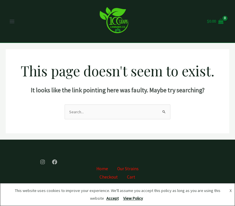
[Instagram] (42, 162)
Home (102, 168)
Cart (131, 177)
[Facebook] (54, 162)
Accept (112, 198)
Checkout (108, 177)
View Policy (133, 198)
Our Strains (128, 168)
